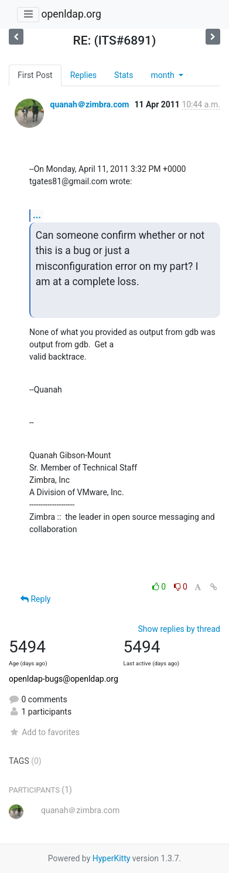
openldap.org (71, 14)
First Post (35, 75)
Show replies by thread (179, 629)
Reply (35, 599)
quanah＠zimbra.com (89, 104)
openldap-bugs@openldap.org (63, 678)
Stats (123, 75)
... (37, 215)
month (163, 75)
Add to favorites (44, 732)
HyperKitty (112, 858)
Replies (83, 75)
